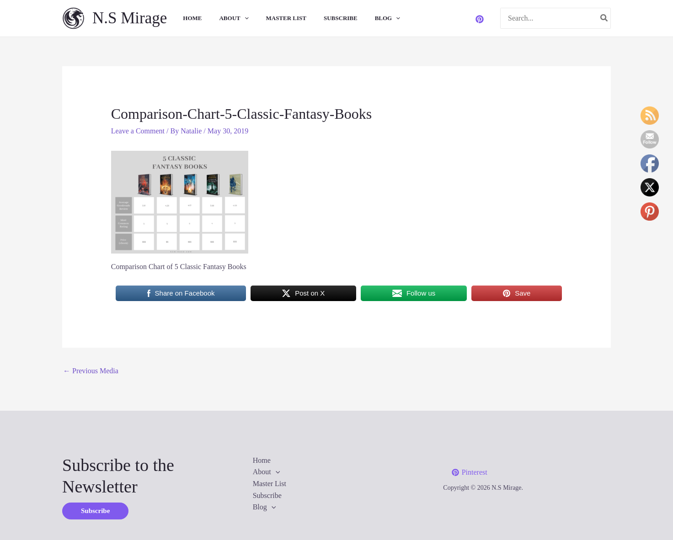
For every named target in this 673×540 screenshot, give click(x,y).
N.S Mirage (129, 18)
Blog (369, 18)
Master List (274, 18)
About (224, 18)
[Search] (604, 18)
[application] (235, 18)
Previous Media (90, 371)
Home (185, 18)
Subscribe (325, 18)
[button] (95, 511)
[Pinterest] (479, 19)
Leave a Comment (138, 131)
